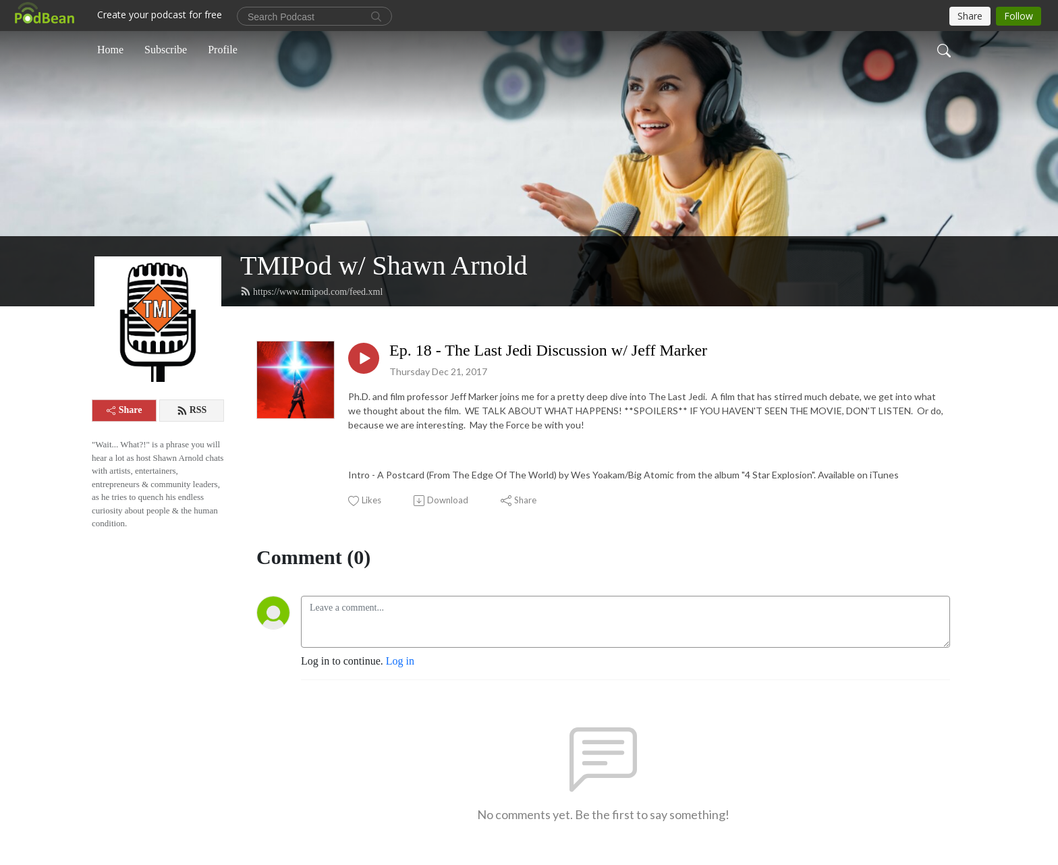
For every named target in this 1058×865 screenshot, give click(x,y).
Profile (223, 49)
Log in (400, 661)
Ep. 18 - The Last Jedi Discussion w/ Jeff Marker (548, 350)
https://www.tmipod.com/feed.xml (311, 291)
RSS (192, 410)
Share (124, 410)
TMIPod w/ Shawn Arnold (384, 265)
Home (110, 49)
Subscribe (165, 49)
